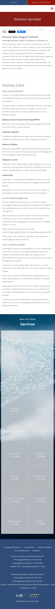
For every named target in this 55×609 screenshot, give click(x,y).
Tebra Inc (18, 547)
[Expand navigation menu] (52, 9)
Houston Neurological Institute (12, 30)
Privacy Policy (29, 547)
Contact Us (36, 551)
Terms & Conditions (44, 547)
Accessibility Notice (22, 551)
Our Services (29, 30)
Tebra (37, 601)
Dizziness (40, 30)
